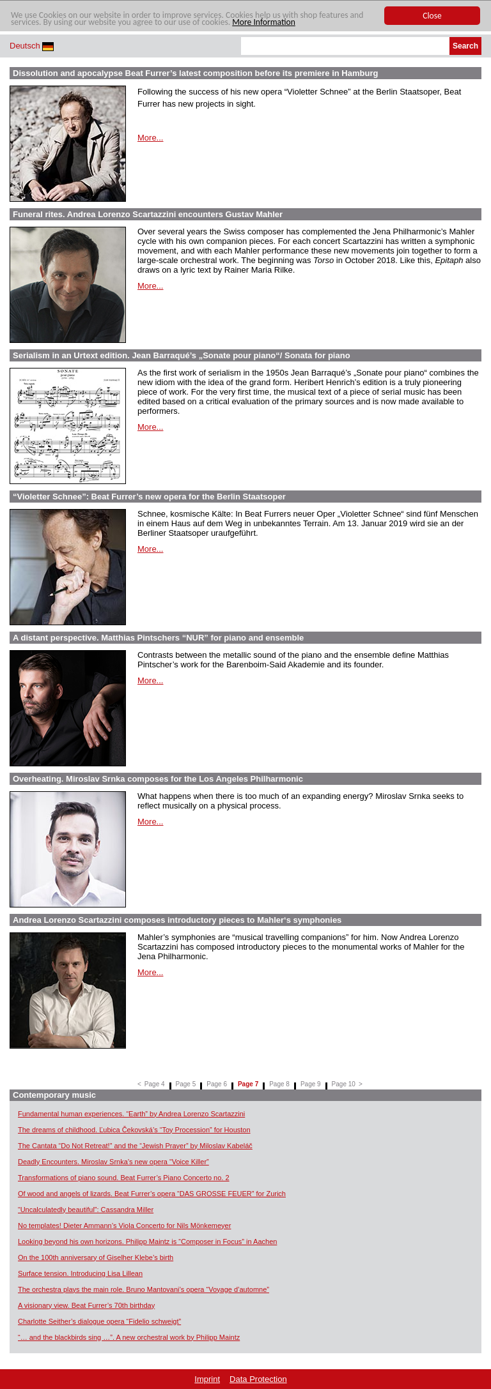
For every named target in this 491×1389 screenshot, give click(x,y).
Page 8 (279, 1084)
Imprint (207, 1379)
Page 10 (343, 1084)
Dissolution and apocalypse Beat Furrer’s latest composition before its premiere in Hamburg (195, 73)
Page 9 (310, 1084)
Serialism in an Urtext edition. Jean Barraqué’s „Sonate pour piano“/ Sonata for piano (181, 355)
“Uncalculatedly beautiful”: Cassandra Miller (85, 1209)
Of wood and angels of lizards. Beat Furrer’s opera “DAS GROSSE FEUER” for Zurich (152, 1193)
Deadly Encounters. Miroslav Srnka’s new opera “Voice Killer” (113, 1161)
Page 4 (154, 1084)
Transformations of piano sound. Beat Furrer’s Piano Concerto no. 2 (124, 1177)
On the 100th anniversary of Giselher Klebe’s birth (95, 1257)
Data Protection (258, 1379)
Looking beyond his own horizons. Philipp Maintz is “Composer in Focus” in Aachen (147, 1241)
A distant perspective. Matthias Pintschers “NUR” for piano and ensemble (158, 637)
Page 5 (186, 1084)
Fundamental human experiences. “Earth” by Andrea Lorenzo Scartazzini (131, 1114)
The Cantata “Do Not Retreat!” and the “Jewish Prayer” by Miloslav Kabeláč (135, 1146)
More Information (263, 22)
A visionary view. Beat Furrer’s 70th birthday (86, 1305)
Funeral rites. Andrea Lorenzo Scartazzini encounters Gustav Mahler (148, 214)
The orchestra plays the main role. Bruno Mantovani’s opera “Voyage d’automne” (143, 1289)
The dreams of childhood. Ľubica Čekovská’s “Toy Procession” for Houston (134, 1130)
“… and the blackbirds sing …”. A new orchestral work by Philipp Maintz (129, 1337)
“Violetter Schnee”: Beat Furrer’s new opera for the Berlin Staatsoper (149, 496)
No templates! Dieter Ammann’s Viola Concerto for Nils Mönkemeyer (124, 1225)
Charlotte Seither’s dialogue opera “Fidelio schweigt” (99, 1321)
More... (150, 137)
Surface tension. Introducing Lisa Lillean (80, 1273)
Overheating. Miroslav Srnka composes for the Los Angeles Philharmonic (158, 779)
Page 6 (217, 1084)
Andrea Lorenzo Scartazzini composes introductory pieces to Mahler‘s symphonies (177, 920)
